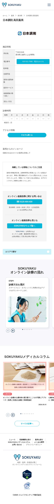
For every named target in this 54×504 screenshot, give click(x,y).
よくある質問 (39, 442)
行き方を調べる (27, 135)
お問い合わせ (17, 445)
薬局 (12, 15)
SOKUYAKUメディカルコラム (19, 442)
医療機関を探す (25, 440)
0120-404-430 (26, 202)
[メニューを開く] (49, 5)
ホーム (5, 15)
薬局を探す (39, 440)
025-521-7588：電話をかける (33, 61)
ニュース (12, 440)
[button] (13, 415)
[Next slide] (13, 331)
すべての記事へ (27, 424)
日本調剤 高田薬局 (32, 15)
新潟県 (20, 15)
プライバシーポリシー (34, 445)
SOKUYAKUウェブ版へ (24, 226)
